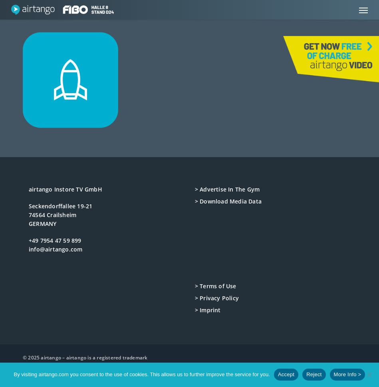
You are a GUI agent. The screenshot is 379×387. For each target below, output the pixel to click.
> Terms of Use (215, 286)
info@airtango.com (55, 249)
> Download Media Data (228, 201)
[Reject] (369, 375)
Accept (286, 374)
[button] (363, 10)
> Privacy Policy (217, 298)
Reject (313, 374)
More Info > (347, 374)
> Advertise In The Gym (227, 189)
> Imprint (208, 310)
